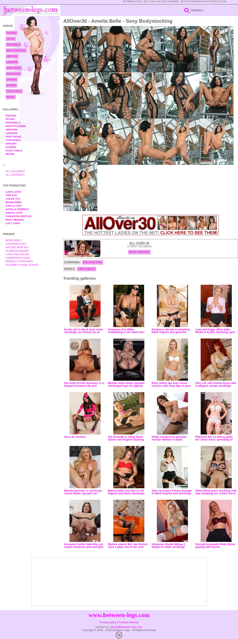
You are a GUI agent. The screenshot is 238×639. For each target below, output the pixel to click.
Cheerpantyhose (18, 257)
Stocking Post (16, 243)
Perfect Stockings (19, 261)
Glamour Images (17, 250)
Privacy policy (108, 622)
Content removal (129, 622)
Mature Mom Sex (17, 247)
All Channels (15, 174)
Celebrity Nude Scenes (22, 264)
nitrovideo (13, 240)
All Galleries (15, 171)
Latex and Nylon (17, 254)
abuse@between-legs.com (126, 627)
